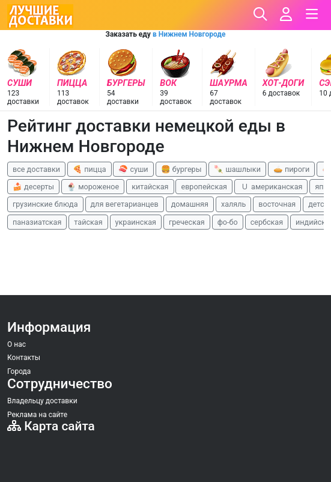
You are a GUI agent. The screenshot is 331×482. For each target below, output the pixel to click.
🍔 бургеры (181, 169)
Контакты (23, 357)
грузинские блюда (45, 204)
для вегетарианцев (125, 204)
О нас (16, 344)
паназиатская (37, 222)
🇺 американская (271, 186)
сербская (267, 222)
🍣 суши (133, 169)
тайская (88, 222)
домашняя (189, 204)
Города (19, 371)
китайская (150, 186)
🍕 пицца (89, 169)
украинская (135, 222)
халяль (233, 204)
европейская (204, 186)
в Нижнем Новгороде (189, 34)
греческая (187, 222)
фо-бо (227, 222)
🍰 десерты (33, 186)
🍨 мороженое (93, 186)
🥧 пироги (291, 169)
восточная (277, 204)
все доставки (36, 169)
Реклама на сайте (37, 414)
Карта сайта (51, 426)
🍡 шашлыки (237, 169)
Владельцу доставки (42, 401)
